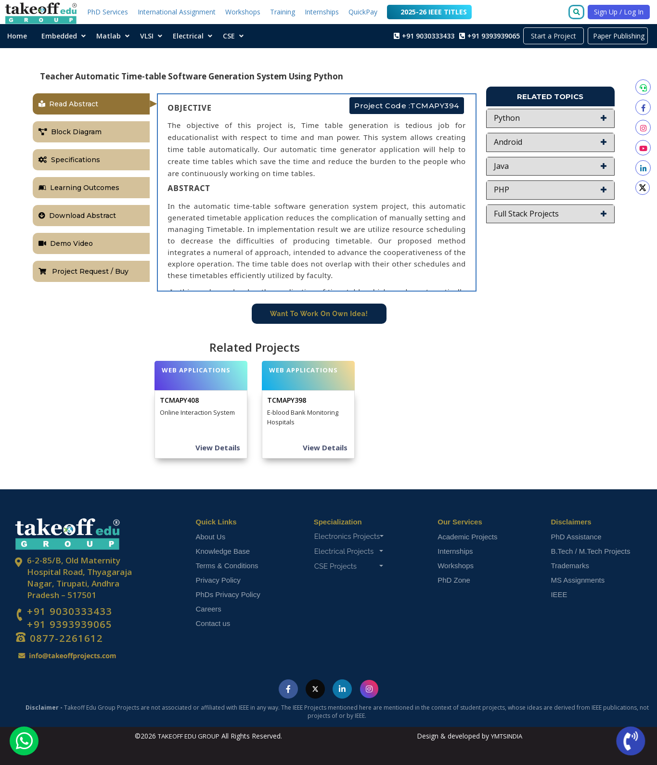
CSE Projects (348, 566)
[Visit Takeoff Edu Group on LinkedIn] (342, 689)
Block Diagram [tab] (70, 132)
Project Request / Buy (84, 271)
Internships (322, 11)
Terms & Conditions (227, 565)
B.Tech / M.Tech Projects (590, 551)
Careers (208, 609)
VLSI (147, 35)
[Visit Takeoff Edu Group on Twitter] (315, 689)
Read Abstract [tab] (68, 104)
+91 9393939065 (69, 624)
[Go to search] (578, 12)
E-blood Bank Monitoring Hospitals (302, 417)
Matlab (108, 35)
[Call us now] (629, 741)
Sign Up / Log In (619, 11)
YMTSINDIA (506, 736)
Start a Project (553, 35)
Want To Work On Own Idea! (319, 314)
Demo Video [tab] (66, 243)
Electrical (188, 35)
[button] (550, 118)
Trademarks (570, 565)
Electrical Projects (348, 551)
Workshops (242, 11)
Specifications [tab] (69, 159)
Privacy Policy (218, 580)
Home (17, 35)
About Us (211, 537)
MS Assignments (578, 580)
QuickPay (362, 11)
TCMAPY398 (286, 400)
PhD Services (107, 11)
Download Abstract (77, 215)
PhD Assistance (576, 537)
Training (282, 11)
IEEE (559, 594)
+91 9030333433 (69, 611)
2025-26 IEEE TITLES (429, 11)
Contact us (213, 623)
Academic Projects (467, 537)
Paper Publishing (617, 35)
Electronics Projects (349, 536)
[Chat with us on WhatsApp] (24, 741)
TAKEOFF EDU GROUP (188, 736)
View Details (217, 447)
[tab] (550, 118)
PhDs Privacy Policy (228, 594)
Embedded (59, 35)
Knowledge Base (223, 551)
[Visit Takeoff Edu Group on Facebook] (288, 689)
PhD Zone (454, 580)
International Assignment (177, 11)
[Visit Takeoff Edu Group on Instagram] (369, 689)
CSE (229, 35)
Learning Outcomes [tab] (79, 187)
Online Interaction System (197, 412)
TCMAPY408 (179, 400)
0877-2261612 (65, 638)
